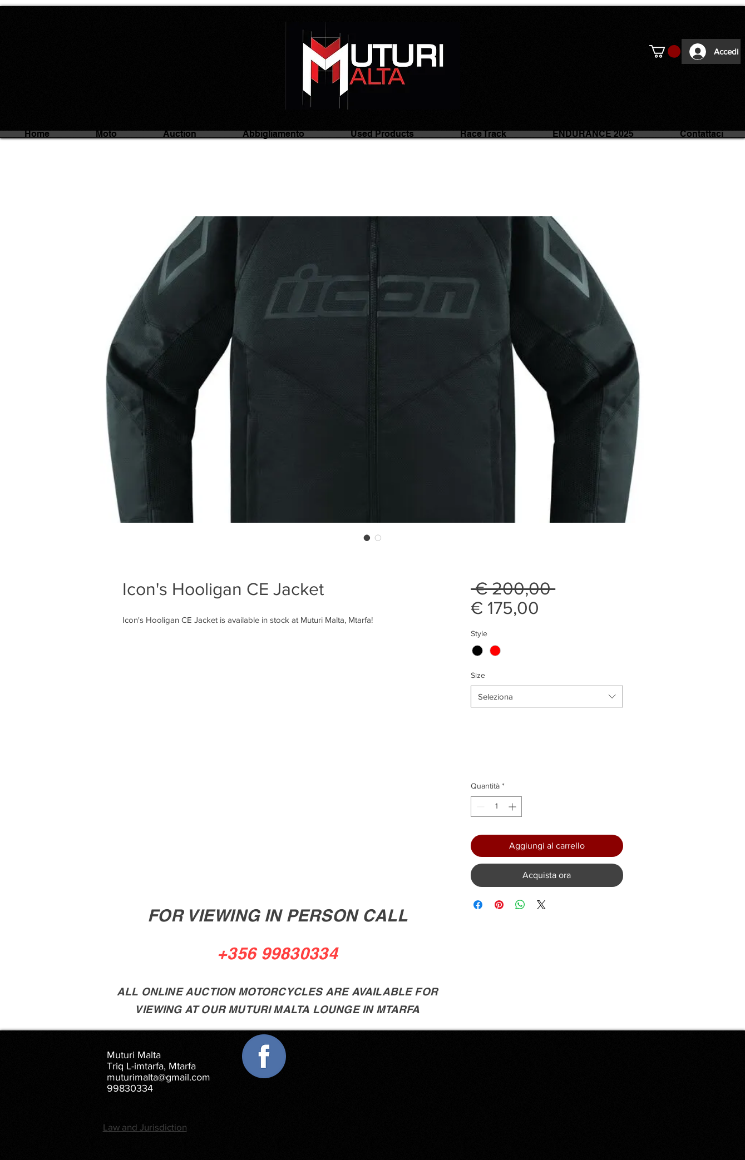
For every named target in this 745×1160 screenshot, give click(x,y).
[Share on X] (541, 904)
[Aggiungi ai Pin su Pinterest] (499, 904)
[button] (664, 51)
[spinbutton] (496, 806)
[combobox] (547, 696)
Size (478, 675)
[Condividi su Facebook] (478, 904)
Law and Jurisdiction (145, 1127)
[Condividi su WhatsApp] (520, 904)
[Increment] (513, 806)
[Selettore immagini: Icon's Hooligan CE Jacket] (367, 537)
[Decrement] (479, 806)
